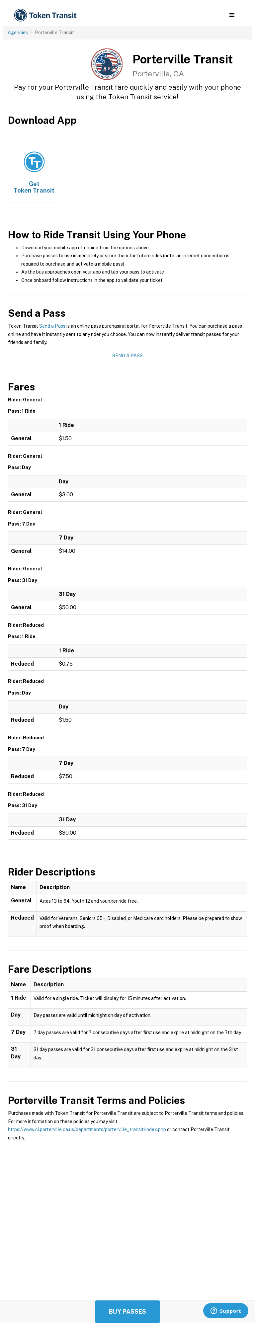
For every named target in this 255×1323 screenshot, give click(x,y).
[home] (46, 15)
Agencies (18, 32)
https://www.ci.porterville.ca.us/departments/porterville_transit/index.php (87, 1129)
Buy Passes (127, 1311)
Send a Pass (52, 326)
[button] (232, 15)
